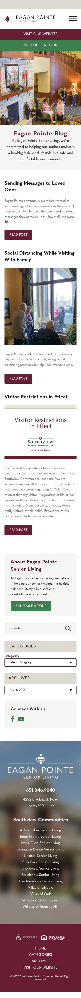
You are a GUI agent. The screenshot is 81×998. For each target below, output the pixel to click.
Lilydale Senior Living (40, 856)
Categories (11, 656)
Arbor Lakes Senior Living (40, 830)
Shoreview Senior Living (41, 869)
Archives (40, 961)
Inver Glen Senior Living (40, 843)
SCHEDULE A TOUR (40, 45)
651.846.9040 (40, 790)
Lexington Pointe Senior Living (40, 849)
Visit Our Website (40, 34)
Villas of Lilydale (40, 888)
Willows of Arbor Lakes (40, 900)
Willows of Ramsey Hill (40, 907)
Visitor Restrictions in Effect (36, 397)
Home (40, 949)
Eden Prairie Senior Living (40, 837)
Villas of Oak (40, 894)
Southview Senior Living (40, 875)
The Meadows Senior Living (41, 881)
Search (68, 628)
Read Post (18, 235)
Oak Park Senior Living (40, 862)
